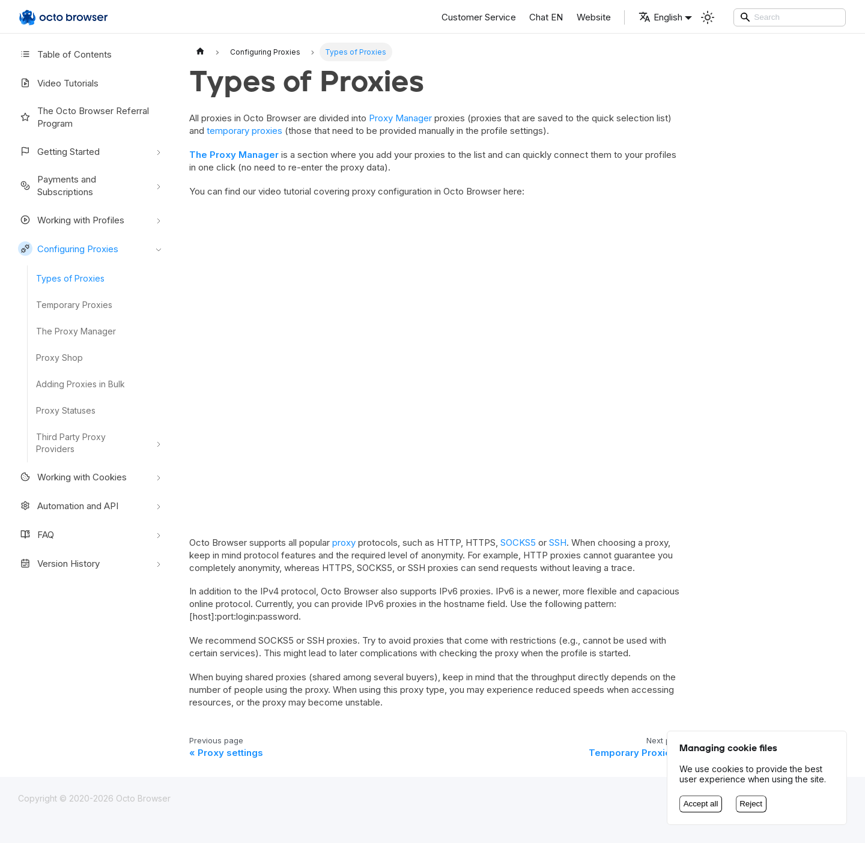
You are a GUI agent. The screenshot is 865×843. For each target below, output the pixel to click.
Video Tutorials (58, 83)
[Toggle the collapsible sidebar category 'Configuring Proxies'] (159, 248)
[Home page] (200, 52)
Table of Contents (65, 54)
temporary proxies (244, 130)
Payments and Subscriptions (57, 186)
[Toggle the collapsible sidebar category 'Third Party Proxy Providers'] (159, 443)
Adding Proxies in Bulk (80, 384)
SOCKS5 (518, 542)
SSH (557, 542)
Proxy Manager (400, 118)
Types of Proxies (70, 278)
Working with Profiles (71, 220)
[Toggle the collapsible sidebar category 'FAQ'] (159, 534)
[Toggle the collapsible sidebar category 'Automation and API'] (159, 505)
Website (594, 17)
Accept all (701, 803)
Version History (59, 563)
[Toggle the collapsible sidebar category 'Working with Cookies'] (159, 476)
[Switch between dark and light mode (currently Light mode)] (708, 17)
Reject (750, 803)
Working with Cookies (72, 477)
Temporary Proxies (74, 305)
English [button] (660, 17)
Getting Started (59, 151)
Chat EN (546, 17)
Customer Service (479, 17)
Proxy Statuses (66, 410)
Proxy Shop (59, 357)
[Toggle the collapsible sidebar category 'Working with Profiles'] (159, 219)
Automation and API (68, 505)
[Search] (789, 17)
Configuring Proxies (68, 248)
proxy (344, 542)
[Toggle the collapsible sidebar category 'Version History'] (159, 563)
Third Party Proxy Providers (71, 443)
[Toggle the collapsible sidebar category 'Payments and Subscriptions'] (159, 185)
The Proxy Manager (76, 331)
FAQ (36, 534)
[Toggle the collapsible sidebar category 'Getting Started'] (159, 151)
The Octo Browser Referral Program (83, 117)
